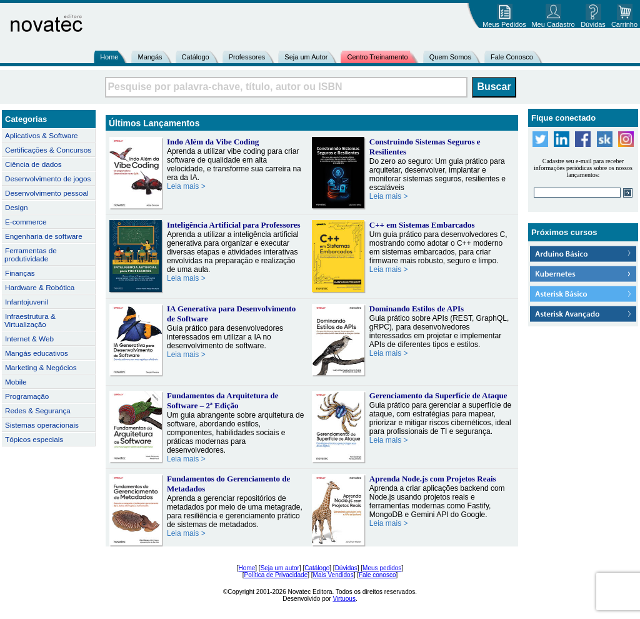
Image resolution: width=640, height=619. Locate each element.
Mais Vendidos (333, 574)
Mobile (16, 382)
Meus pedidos (381, 568)
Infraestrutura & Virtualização (30, 320)
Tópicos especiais (34, 439)
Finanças (20, 273)
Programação (27, 396)
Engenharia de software (43, 236)
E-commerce (25, 222)
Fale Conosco (512, 57)
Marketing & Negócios (41, 367)
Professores (247, 57)
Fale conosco (377, 574)
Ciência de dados (33, 164)
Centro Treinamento (377, 57)
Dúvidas (346, 568)
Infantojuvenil (26, 302)
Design (16, 207)
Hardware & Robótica (39, 287)
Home (109, 57)
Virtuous (344, 598)
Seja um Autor (306, 57)
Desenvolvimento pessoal (47, 193)
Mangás (150, 57)
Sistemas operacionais (42, 425)
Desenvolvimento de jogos (48, 178)
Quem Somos (450, 57)
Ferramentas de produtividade (30, 254)
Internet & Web (29, 339)
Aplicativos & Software (41, 135)
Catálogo (195, 57)
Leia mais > (186, 186)
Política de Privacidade (276, 574)
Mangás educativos (36, 353)
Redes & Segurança (38, 410)
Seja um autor (280, 568)
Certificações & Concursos (48, 150)
